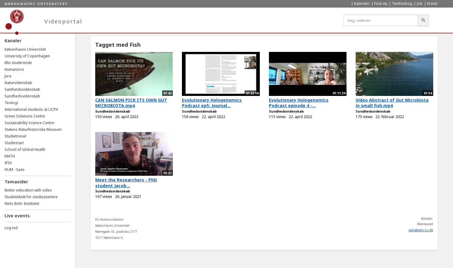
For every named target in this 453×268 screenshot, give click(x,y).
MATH (10, 156)
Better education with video (28, 190)
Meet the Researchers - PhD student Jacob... (126, 182)
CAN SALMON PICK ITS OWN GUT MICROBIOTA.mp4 (131, 103)
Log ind (11, 227)
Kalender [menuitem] (362, 3)
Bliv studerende (18, 62)
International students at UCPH (31, 109)
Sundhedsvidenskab (22, 96)
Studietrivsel (15, 136)
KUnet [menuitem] (432, 3)
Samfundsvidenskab (22, 89)
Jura (8, 76)
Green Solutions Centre (25, 116)
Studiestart (14, 142)
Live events (17, 216)
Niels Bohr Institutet (22, 203)
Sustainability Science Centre (29, 122)
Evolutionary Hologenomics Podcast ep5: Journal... (212, 103)
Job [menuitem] (420, 3)
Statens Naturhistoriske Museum (33, 129)
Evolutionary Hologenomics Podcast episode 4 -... (299, 103)
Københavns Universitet (25, 49)
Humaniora (14, 69)
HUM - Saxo (15, 169)
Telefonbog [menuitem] (402, 3)
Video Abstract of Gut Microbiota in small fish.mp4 (392, 103)
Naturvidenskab (18, 82)
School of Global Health (25, 149)
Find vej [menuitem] (380, 3)
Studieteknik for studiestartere (31, 196)
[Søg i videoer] (380, 20)
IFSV (8, 162)
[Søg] (423, 20)
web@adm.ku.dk (421, 230)
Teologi (11, 102)
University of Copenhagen (27, 56)
